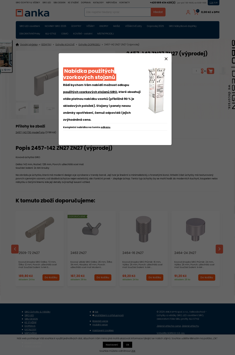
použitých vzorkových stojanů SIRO (90, 92)
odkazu (105, 127)
